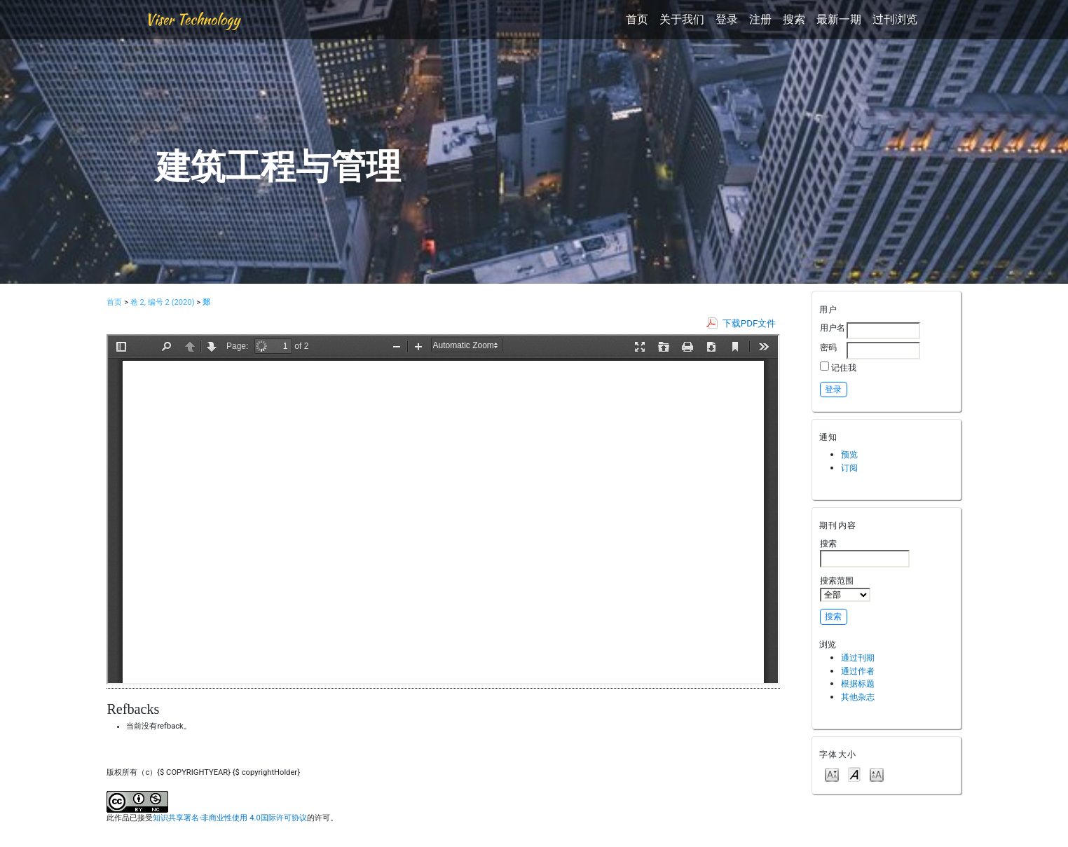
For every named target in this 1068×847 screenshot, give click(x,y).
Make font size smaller (832, 774)
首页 (637, 19)
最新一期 (838, 19)
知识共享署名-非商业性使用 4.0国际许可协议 (229, 817)
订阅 (849, 467)
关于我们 (681, 19)
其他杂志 (858, 696)
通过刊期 (858, 657)
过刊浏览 (894, 19)
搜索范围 (845, 588)
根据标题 (858, 683)
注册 (760, 19)
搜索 (794, 19)
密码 (828, 347)
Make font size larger (877, 774)
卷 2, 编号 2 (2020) (162, 302)
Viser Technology (192, 19)
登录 (727, 19)
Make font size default (854, 774)
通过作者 (858, 671)
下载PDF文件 (749, 323)
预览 (849, 454)
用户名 (832, 327)
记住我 (843, 367)
